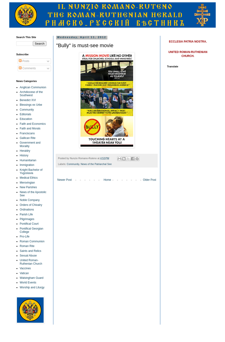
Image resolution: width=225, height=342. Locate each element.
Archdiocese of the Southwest (31, 93)
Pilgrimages (27, 219)
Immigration (27, 165)
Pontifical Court (29, 223)
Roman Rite (27, 246)
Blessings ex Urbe (31, 104)
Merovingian (27, 182)
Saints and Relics (30, 251)
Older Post (149, 179)
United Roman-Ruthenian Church (31, 262)
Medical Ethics (29, 177)
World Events (28, 282)
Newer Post (64, 179)
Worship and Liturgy (32, 287)
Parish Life (26, 214)
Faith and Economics (33, 123)
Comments (27, 68)
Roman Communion (32, 241)
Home (107, 179)
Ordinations (27, 209)
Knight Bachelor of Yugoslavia (31, 171)
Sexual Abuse (28, 255)
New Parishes (28, 187)
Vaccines (25, 268)
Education (26, 119)
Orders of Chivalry (31, 205)
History (24, 155)
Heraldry (25, 150)
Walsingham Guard (31, 278)
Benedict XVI (28, 100)
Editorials (25, 114)
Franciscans (27, 133)
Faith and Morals (30, 128)
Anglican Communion (33, 87)
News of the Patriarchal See (96, 164)
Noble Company (30, 200)
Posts (24, 61)
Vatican (24, 273)
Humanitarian (28, 160)
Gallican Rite (27, 138)
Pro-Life (24, 236)
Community (73, 164)
